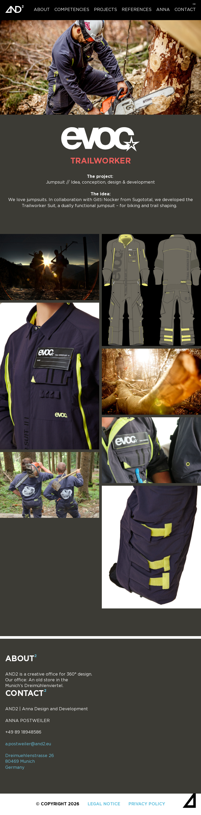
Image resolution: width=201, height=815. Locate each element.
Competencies (71, 10)
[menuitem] (194, 4)
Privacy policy (147, 804)
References (137, 10)
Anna (163, 10)
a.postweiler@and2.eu (28, 744)
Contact (185, 10)
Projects (105, 10)
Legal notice (104, 804)
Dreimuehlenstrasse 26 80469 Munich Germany (29, 762)
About (42, 10)
